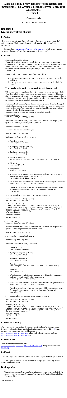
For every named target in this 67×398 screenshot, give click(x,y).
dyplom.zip (5, 363)
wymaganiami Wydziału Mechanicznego (30, 49)
